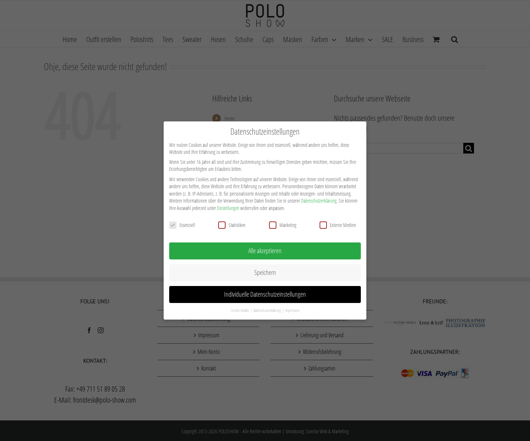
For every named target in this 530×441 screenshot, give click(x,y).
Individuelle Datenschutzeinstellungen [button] (265, 292)
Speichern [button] (265, 270)
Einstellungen (228, 206)
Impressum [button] (292, 308)
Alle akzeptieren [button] (265, 249)
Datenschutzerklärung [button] (267, 308)
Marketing (282, 223)
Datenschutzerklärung (319, 199)
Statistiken (231, 223)
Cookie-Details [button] (240, 308)
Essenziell (182, 223)
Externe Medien (338, 223)
